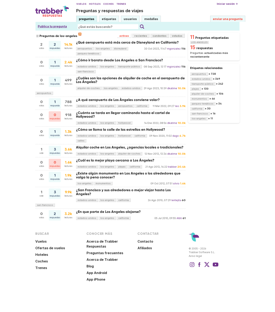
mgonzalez (174, 48)
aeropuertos (85, 48)
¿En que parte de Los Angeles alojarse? (108, 212)
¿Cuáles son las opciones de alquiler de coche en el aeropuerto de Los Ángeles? (130, 80)
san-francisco (86, 71)
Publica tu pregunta (52, 26)
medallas (151, 19)
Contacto (145, 241)
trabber (172, 166)
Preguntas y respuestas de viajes (109, 10)
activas (124, 35)
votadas (177, 35)
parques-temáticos (88, 53)
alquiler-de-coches (89, 88)
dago (175, 135)
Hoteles (95, 4)
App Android (97, 273)
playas (122, 166)
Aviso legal (195, 255)
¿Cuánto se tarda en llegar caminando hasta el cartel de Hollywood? (123, 115)
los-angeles (103, 48)
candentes (159, 35)
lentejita (176, 200)
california (142, 105)
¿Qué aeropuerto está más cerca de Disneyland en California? (127, 42)
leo (177, 106)
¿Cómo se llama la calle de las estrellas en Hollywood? (120, 129)
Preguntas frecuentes (105, 253)
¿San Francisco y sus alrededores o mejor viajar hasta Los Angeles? (123, 192)
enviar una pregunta (228, 19)
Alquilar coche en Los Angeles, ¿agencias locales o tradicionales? (130, 147)
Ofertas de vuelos (50, 248)
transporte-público (129, 66)
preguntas (86, 19)
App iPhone (96, 279)
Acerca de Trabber (102, 259)
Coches (108, 4)
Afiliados (145, 248)
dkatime (172, 88)
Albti (179, 218)
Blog (90, 266)
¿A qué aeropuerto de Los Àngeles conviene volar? (118, 100)
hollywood (124, 122)
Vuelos (81, 4)
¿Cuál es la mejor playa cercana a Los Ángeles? (115, 160)
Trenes (121, 4)
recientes (140, 35)
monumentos (103, 183)
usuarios (130, 19)
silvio (176, 183)
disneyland (120, 48)
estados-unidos (87, 66)
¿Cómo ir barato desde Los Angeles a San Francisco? (119, 60)
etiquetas (109, 19)
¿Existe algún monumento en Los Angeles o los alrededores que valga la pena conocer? (128, 175)
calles (81, 140)
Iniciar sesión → (227, 3)
